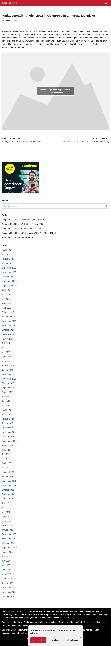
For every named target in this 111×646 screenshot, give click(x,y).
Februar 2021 (8, 526)
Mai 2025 (6, 299)
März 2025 (6, 308)
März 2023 (6, 415)
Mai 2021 (6, 512)
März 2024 (6, 361)
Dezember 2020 (9, 535)
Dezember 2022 (9, 428)
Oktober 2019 (8, 597)
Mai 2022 (6, 459)
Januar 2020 (7, 583)
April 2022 (6, 463)
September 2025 (9, 281)
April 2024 (6, 357)
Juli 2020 (6, 557)
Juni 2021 (6, 508)
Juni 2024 (6, 348)
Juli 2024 (6, 343)
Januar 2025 (7, 317)
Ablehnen (55, 640)
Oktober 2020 (8, 543)
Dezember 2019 (9, 588)
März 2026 (6, 254)
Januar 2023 (7, 423)
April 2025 (6, 303)
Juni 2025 (6, 295)
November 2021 (9, 486)
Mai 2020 (6, 566)
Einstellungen (72, 640)
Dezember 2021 (9, 481)
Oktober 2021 (8, 490)
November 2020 (9, 539)
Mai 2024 (6, 352)
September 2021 (9, 495)
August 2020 (7, 552)
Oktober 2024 (8, 330)
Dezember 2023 (9, 375)
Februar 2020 (8, 579)
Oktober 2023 (8, 383)
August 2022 (7, 446)
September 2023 (9, 388)
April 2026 (6, 250)
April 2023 (6, 410)
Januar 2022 (7, 477)
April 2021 (6, 517)
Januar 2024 (7, 370)
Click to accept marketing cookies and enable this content (55, 91)
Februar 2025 (8, 312)
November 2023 (9, 379)
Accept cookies (38, 640)
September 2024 (9, 334)
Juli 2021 (6, 503)
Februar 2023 (8, 419)
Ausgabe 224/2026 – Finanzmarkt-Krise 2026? (22, 229)
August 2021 (7, 499)
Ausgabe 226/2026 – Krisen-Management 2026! (23, 220)
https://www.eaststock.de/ (31, 31)
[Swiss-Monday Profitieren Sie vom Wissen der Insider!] (9, 3)
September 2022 (9, 441)
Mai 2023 (6, 406)
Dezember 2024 (9, 321)
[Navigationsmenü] (106, 3)
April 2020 (6, 570)
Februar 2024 (8, 366)
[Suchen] (53, 206)
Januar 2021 (7, 530)
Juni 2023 (6, 401)
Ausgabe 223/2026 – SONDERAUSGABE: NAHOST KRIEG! (29, 233)
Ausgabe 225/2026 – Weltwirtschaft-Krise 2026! (23, 224)
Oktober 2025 (8, 277)
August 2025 (7, 286)
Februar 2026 (8, 259)
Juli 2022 (6, 450)
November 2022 (9, 432)
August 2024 (7, 339)
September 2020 (9, 548)
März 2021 (6, 521)
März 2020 (6, 574)
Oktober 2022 (8, 437)
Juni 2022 (6, 454)
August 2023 (7, 392)
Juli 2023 (6, 397)
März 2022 (6, 468)
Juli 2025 (6, 290)
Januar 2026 (7, 263)
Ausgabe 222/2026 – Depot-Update (17, 237)
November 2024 (9, 326)
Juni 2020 (6, 561)
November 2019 (9, 592)
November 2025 (9, 272)
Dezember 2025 (9, 268)
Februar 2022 (8, 472)
